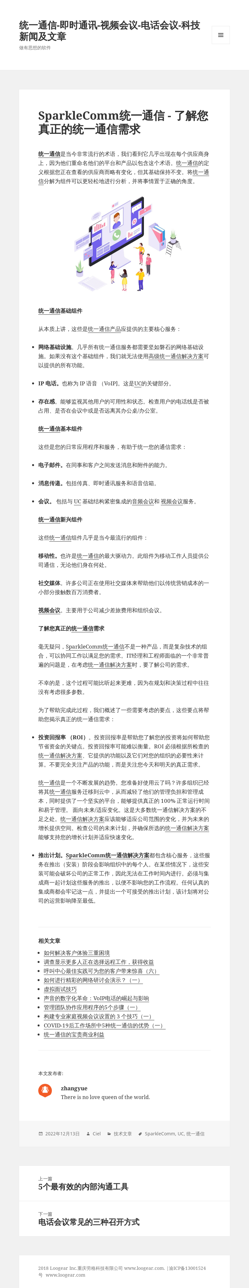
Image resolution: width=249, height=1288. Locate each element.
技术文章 (123, 1133)
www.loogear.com (65, 1275)
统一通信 (187, 163)
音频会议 (143, 501)
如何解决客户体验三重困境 (77, 952)
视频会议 (172, 501)
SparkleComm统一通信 (95, 646)
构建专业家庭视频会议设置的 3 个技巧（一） (99, 1016)
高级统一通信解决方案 (176, 356)
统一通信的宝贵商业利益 (74, 1034)
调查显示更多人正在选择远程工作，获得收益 (99, 962)
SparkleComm (160, 1133)
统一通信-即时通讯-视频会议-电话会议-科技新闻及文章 (109, 30)
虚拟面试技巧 (60, 989)
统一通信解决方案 (110, 664)
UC (137, 383)
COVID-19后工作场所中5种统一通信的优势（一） (105, 1025)
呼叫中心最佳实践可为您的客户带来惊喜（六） (102, 971)
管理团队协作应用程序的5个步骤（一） (92, 1007)
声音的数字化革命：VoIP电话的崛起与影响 (96, 998)
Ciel (97, 1133)
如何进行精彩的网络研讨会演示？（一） (93, 980)
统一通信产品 (104, 329)
